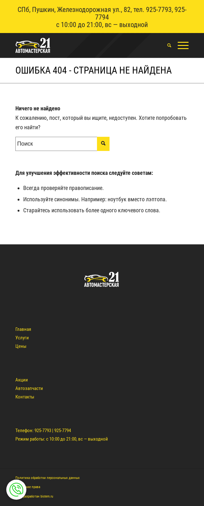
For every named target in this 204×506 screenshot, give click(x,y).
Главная (23, 329)
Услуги (22, 338)
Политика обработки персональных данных (47, 478)
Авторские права (27, 487)
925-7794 (62, 430)
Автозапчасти (29, 388)
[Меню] (180, 45)
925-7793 (159, 10)
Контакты (24, 397)
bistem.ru (46, 496)
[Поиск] (166, 45)
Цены (20, 346)
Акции (21, 380)
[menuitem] (166, 45)
